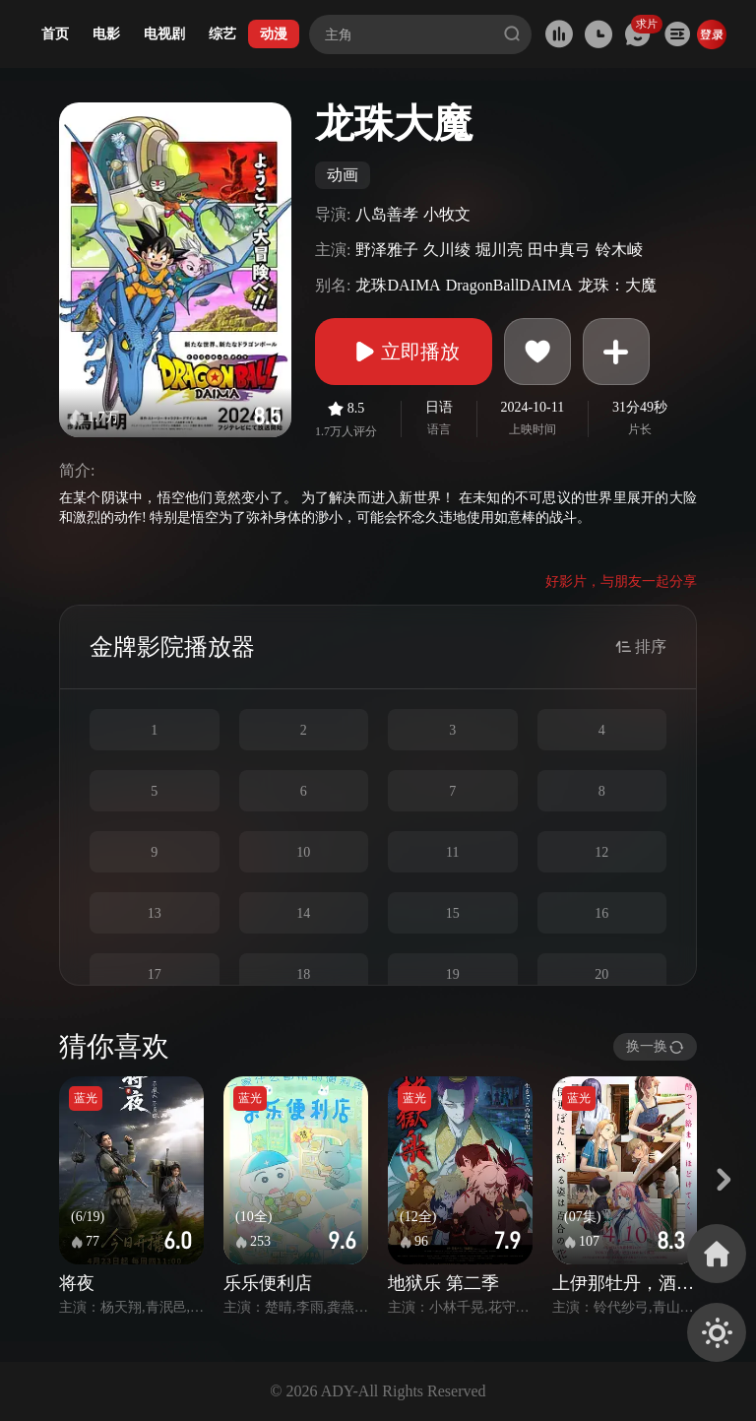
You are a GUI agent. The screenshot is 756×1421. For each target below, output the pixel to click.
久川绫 (447, 249)
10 (303, 852)
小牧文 (447, 214)
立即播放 (403, 351)
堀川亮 (499, 249)
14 (303, 913)
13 (154, 913)
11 (452, 852)
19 (453, 974)
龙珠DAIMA (397, 285)
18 (303, 974)
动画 (342, 174)
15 (453, 913)
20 (601, 974)
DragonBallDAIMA (509, 285)
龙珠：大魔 (617, 285)
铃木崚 (619, 249)
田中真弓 (559, 249)
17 (154, 974)
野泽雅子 (386, 249)
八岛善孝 (386, 214)
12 (601, 852)
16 (601, 913)
